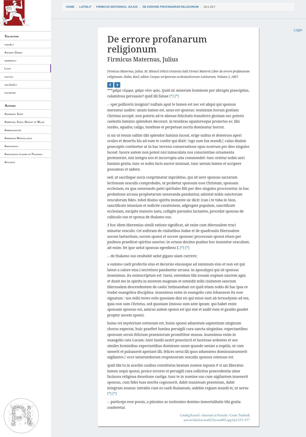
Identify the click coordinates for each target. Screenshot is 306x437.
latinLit (85, 6)
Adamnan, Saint (14, 113)
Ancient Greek (13, 52)
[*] (172, 96)
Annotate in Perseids (214, 415)
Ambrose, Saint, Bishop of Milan (24, 121)
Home (70, 6)
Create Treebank (239, 415)
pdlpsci (8, 76)
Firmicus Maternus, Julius (117, 6)
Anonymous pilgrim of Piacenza (23, 154)
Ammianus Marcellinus (18, 138)
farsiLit (9, 44)
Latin (7, 68)
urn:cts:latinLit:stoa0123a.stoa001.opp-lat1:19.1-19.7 (217, 420)
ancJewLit (10, 84)
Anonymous (11, 146)
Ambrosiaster (12, 130)
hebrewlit (10, 60)
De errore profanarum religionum (170, 6)
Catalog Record (190, 415)
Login (298, 30)
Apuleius (9, 162)
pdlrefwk (10, 92)
